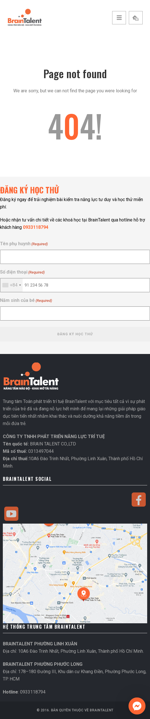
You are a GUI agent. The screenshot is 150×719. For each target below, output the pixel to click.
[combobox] (11, 285)
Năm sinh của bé (26, 301)
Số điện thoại (22, 272)
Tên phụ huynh (24, 244)
